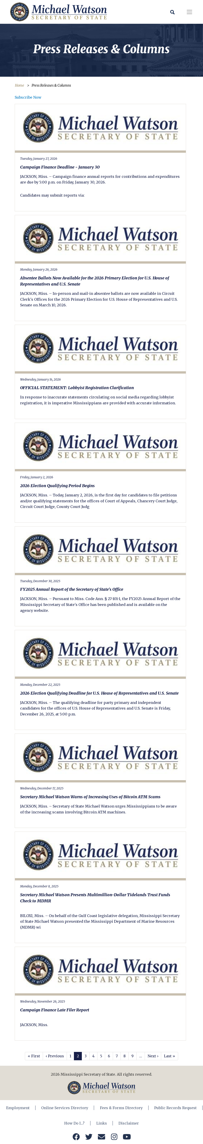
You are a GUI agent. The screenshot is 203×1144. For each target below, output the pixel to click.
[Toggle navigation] (189, 12)
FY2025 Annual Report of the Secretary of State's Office (71, 589)
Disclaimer (128, 1123)
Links (101, 1123)
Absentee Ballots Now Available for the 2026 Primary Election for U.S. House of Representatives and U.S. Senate (94, 281)
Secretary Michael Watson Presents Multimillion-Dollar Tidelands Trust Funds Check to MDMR (95, 897)
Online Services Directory (64, 1108)
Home (19, 85)
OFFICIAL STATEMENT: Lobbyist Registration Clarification (77, 387)
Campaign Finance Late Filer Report (54, 1010)
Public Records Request (175, 1108)
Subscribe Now (28, 97)
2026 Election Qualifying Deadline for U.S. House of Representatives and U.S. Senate (99, 693)
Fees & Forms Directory (121, 1108)
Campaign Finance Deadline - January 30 (60, 167)
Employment (18, 1108)
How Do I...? (74, 1123)
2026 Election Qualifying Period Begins (57, 485)
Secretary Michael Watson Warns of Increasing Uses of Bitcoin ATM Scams (90, 796)
